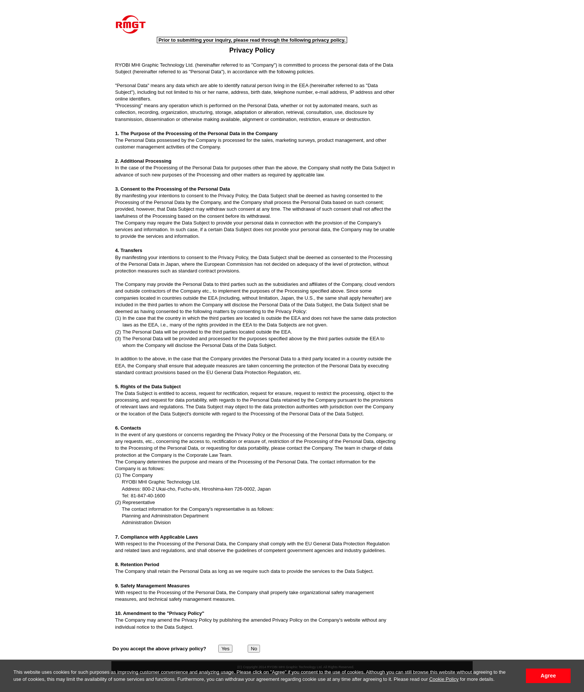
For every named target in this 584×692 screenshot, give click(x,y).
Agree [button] (548, 676)
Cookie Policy (443, 679)
